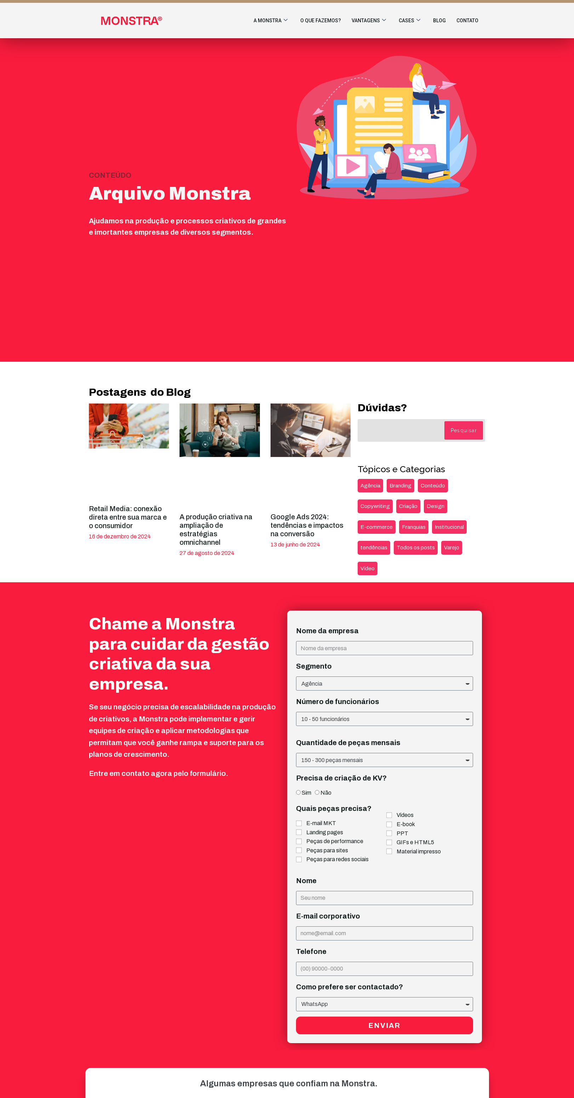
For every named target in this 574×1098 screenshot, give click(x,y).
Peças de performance (334, 841)
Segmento (314, 666)
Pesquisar (464, 430)
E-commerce (376, 527)
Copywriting (375, 506)
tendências (373, 547)
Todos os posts (416, 547)
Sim (306, 793)
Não (325, 793)
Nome (306, 881)
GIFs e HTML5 (415, 842)
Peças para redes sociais (337, 859)
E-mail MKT (321, 823)
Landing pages (324, 832)
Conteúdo (433, 485)
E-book (406, 824)
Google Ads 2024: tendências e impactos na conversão (307, 525)
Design (435, 506)
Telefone (311, 951)
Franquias (414, 527)
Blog (439, 20)
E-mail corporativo (328, 916)
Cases (409, 21)
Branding (400, 485)
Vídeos (405, 815)
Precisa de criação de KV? (341, 778)
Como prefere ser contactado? (349, 987)
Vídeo (367, 568)
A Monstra (271, 21)
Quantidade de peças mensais (348, 743)
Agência (370, 485)
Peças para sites (327, 850)
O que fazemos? (320, 20)
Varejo (451, 547)
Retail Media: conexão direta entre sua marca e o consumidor (128, 517)
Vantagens (369, 21)
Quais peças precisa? (333, 808)
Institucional (449, 527)
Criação (408, 506)
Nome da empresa (327, 631)
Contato (467, 20)
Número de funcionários (337, 701)
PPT (402, 833)
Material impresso (419, 851)
